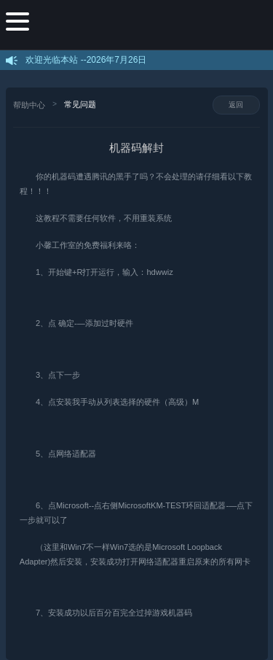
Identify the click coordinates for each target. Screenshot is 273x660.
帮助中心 (29, 105)
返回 (236, 105)
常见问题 (80, 104)
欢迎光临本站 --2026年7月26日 (85, 60)
